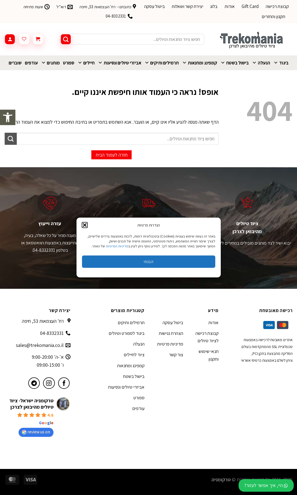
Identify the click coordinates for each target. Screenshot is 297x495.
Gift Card (250, 6)
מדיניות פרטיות (170, 344)
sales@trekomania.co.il (40, 345)
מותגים (50, 62)
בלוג (213, 6)
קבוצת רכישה (277, 6)
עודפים (31, 63)
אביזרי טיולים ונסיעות (119, 62)
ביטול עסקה (154, 6)
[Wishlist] (24, 39)
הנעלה (261, 62)
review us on (36, 432)
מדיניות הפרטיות (117, 246)
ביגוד (280, 62)
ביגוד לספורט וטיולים (127, 333)
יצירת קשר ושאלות (187, 6)
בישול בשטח (234, 62)
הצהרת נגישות (171, 333)
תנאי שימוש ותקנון (209, 355)
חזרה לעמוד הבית (111, 155)
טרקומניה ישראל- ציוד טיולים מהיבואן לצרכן (31, 403)
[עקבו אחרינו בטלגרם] (34, 383)
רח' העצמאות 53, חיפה (43, 321)
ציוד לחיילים (134, 355)
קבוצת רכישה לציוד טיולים (207, 337)
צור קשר (176, 355)
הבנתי (148, 261)
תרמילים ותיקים (162, 62)
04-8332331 (52, 333)
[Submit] (66, 39)
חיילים (86, 62)
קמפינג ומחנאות (199, 62)
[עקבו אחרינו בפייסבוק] (64, 383)
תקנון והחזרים (273, 16)
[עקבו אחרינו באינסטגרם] (49, 383)
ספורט (68, 63)
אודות (230, 6)
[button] (7, 117)
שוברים (15, 63)
